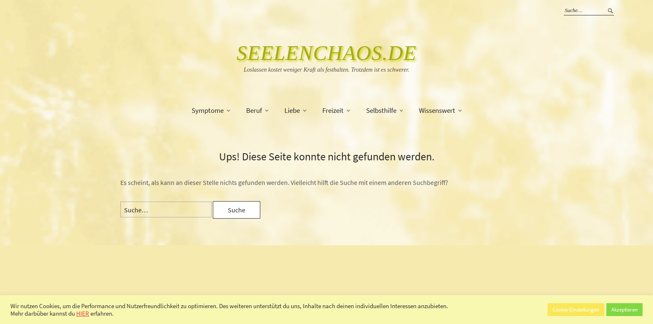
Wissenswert (437, 110)
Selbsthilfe (381, 110)
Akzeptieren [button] (624, 309)
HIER (82, 313)
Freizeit (333, 110)
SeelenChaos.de (326, 53)
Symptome (208, 110)
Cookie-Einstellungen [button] (576, 309)
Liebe (292, 110)
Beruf (254, 110)
